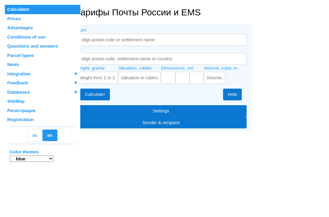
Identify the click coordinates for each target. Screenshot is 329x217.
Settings (176, 110)
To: (93, 49)
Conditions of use (26, 36)
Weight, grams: (105, 68)
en (50, 135)
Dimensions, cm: (192, 68)
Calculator (18, 9)
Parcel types (20, 55)
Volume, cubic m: (236, 68)
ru (35, 135)
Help (247, 94)
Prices (14, 18)
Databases (18, 92)
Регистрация (21, 110)
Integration (42, 74)
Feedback (42, 83)
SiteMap (16, 101)
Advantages (20, 27)
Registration (20, 119)
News (13, 64)
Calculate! (110, 94)
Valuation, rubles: (150, 68)
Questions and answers (32, 46)
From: (96, 30)
